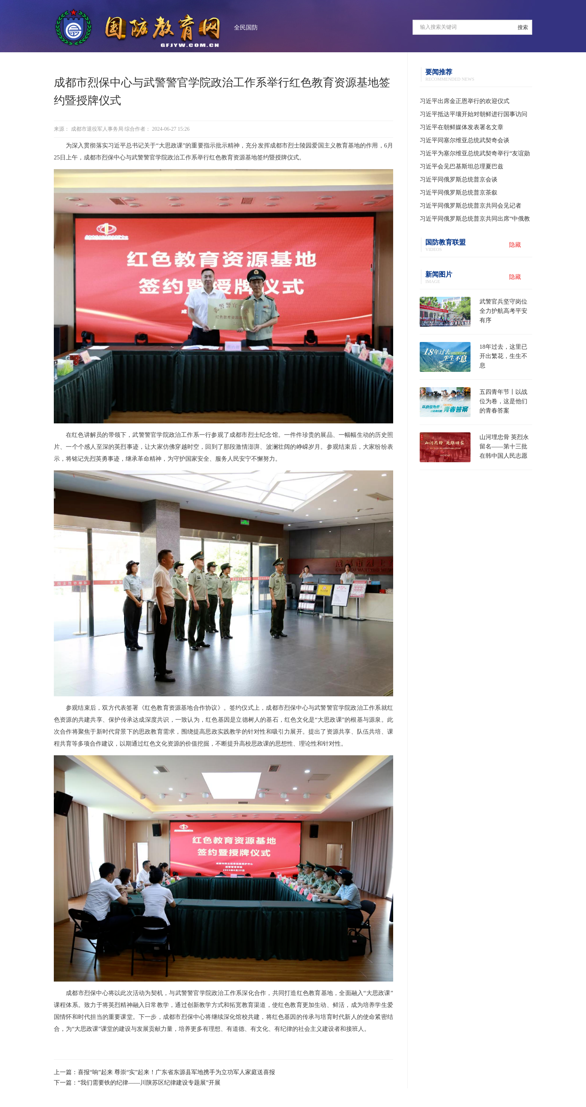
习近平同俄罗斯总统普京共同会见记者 (470, 205)
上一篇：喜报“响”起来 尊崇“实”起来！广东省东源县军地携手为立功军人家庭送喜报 (164, 1072)
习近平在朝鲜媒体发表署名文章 (461, 127)
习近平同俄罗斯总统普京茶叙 (458, 192)
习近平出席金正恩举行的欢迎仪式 (464, 101)
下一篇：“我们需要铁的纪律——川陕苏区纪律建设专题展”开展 (137, 1082)
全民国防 (246, 27)
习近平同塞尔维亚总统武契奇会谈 (464, 140)
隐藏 (515, 245)
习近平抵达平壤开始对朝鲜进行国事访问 (473, 114)
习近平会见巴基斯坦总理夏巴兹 (461, 166)
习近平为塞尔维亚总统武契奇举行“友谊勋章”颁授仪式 (475, 155)
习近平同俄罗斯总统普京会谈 (458, 179)
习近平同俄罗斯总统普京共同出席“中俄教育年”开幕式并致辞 (475, 220)
